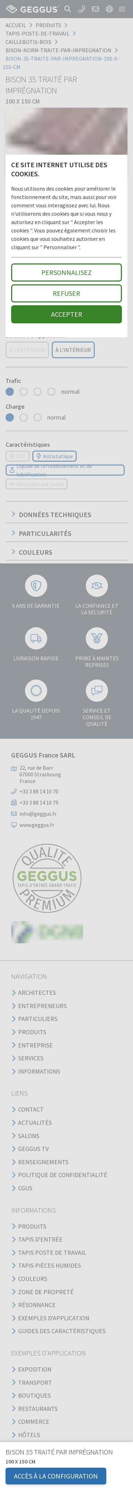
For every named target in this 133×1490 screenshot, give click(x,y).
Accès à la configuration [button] (56, 1476)
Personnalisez (66, 272)
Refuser (66, 293)
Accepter (66, 314)
